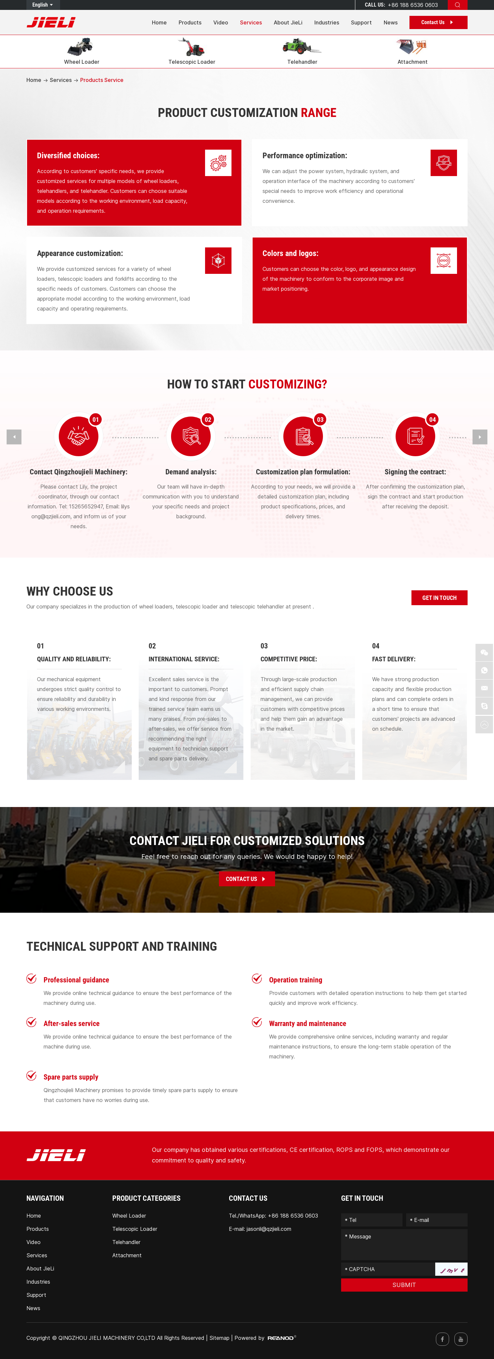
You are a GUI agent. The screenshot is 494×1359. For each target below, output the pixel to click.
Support (361, 22)
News (391, 22)
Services (251, 22)
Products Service (102, 80)
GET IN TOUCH (439, 597)
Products (190, 22)
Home (159, 22)
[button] (14, 436)
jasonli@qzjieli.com (269, 1229)
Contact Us (438, 22)
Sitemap (219, 1338)
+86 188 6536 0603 (293, 1215)
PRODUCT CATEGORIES (146, 1198)
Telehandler (126, 1242)
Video (220, 22)
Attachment (127, 1255)
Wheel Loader (129, 1215)
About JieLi (288, 22)
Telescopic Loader (134, 1229)
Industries (326, 22)
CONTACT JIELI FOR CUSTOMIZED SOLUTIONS (247, 840)
